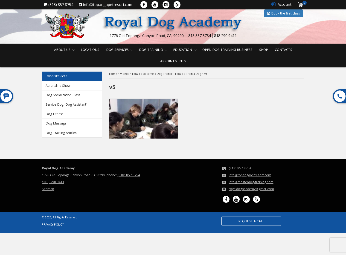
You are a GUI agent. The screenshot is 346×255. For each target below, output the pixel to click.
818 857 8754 (199, 35)
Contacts (283, 49)
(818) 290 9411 (53, 182)
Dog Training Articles (61, 132)
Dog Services (117, 49)
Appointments (173, 61)
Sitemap (48, 189)
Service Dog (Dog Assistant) (66, 104)
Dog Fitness (55, 114)
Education (182, 49)
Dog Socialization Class (63, 95)
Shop (263, 49)
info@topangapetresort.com (250, 175)
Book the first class (283, 13)
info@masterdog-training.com (251, 182)
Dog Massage (56, 123)
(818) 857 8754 (129, 175)
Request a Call (251, 221)
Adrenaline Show (58, 85)
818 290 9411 (225, 35)
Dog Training (151, 49)
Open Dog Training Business (227, 49)
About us (62, 49)
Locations (90, 49)
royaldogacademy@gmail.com (251, 189)
